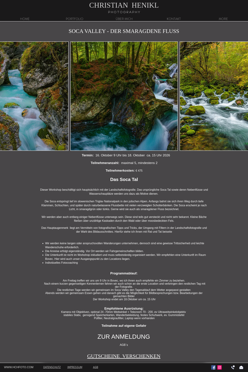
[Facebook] (213, 367)
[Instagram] (219, 367)
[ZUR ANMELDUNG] (123, 336)
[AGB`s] (124, 345)
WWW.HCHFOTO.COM (18, 367)
